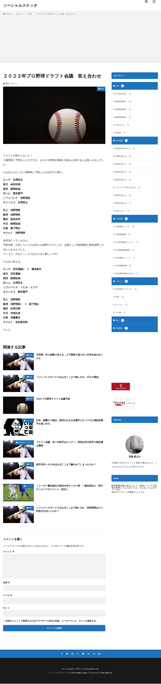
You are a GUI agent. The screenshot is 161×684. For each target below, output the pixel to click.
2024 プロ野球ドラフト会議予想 (56, 398)
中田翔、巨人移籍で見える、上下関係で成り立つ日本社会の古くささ (69, 357)
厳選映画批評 (124, 110)
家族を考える (124, 175)
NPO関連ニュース (126, 264)
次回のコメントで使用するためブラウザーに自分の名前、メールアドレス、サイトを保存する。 (52, 621)
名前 (6, 582)
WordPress (108, 673)
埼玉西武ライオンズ (25, 442)
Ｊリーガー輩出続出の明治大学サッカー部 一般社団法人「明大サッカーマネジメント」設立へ (69, 488)
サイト (6, 608)
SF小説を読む (124, 94)
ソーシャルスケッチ (20, 5)
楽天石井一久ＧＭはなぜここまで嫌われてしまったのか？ (69, 466)
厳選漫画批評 (124, 118)
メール (7, 595)
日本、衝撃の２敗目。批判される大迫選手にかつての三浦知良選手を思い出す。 (69, 422)
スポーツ (19, 14)
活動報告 (122, 338)
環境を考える (124, 208)
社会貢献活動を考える (128, 281)
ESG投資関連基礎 (126, 256)
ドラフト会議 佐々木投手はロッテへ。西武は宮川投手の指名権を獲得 (69, 444)
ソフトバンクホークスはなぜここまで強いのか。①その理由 (69, 379)
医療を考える (124, 199)
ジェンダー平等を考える (129, 191)
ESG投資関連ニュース (128, 248)
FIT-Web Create (79, 673)
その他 (121, 321)
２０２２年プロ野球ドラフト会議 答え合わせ (55, 14)
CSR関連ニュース (126, 232)
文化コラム (123, 126)
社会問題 (122, 143)
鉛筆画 (121, 134)
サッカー (29, 420)
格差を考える (124, 167)
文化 (120, 86)
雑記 (120, 329)
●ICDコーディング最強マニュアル (128, 502)
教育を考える (124, 183)
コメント (8, 551)
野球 (30, 14)
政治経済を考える (126, 151)
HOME (8, 14)
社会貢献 (122, 224)
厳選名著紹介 (124, 102)
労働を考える (124, 159)
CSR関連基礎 (124, 240)
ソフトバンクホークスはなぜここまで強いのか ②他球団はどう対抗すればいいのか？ (69, 510)
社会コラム (123, 216)
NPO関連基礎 (124, 273)
